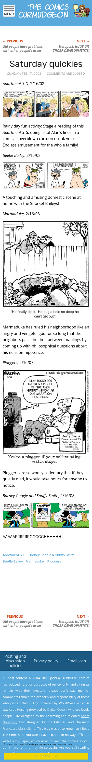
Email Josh (76, 661)
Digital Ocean (56, 709)
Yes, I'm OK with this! (46, 756)
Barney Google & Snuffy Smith (52, 555)
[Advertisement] (42, 594)
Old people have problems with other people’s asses (23, 48)
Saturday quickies (46, 63)
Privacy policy (46, 661)
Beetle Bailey (13, 561)
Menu (9, 12)
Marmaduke (35, 561)
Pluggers (54, 561)
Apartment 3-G (14, 555)
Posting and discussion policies (15, 660)
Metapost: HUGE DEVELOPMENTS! (71, 48)
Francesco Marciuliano (19, 728)
